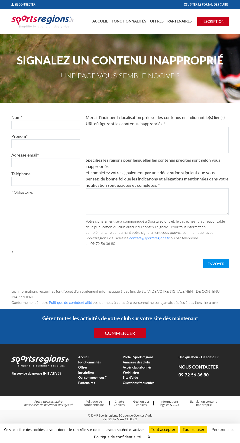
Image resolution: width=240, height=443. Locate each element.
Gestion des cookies (141, 403)
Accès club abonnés (137, 367)
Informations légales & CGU (169, 403)
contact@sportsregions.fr (149, 238)
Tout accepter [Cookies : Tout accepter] (163, 429)
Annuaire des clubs (136, 362)
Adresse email (25, 154)
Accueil (100, 21)
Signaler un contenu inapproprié (203, 403)
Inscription (86, 372)
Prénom (19, 136)
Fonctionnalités (129, 21)
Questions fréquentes (138, 383)
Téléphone (21, 173)
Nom (16, 117)
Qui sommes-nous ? (92, 377)
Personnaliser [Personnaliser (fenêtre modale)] (224, 429)
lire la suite (211, 303)
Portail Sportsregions (138, 357)
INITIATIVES (52, 373)
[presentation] (46, 265)
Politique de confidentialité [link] (117, 437)
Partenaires (179, 21)
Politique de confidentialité (70, 302)
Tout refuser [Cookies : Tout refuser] (193, 429)
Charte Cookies (119, 403)
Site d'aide (130, 377)
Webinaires (131, 372)
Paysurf (67, 405)
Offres (157, 21)
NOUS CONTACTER (198, 367)
